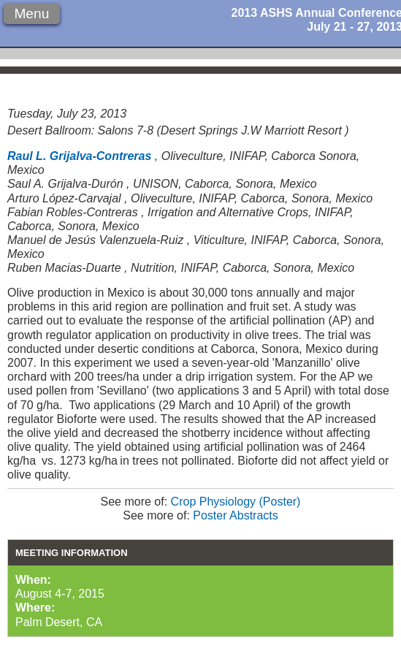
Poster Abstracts (235, 515)
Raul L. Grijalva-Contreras (79, 156)
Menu (31, 13)
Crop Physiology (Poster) (236, 501)
